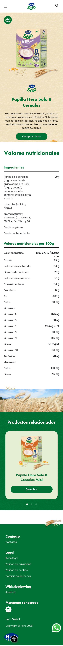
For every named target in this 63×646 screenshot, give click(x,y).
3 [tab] (36, 504)
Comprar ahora (31, 136)
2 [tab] (31, 504)
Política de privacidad (18, 564)
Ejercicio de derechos (18, 576)
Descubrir (31, 489)
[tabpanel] (31, 465)
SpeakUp (10, 592)
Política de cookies (16, 570)
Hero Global (12, 619)
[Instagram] (8, 609)
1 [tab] (27, 504)
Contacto (11, 542)
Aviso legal (11, 558)
